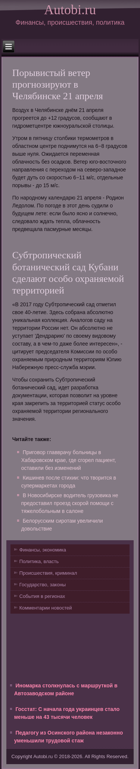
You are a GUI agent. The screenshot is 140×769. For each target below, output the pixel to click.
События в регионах (42, 596)
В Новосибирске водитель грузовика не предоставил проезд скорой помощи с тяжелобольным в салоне (69, 503)
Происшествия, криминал (48, 573)
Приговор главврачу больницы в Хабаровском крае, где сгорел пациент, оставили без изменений (68, 460)
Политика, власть (39, 561)
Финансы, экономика (42, 550)
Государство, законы (42, 584)
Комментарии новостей (45, 608)
